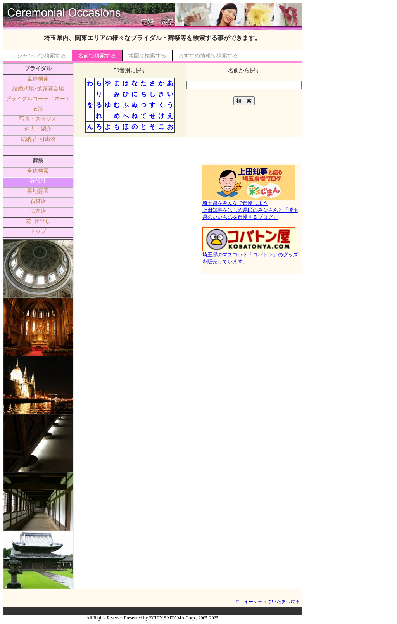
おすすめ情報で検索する (208, 56)
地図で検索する (147, 56)
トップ (38, 231)
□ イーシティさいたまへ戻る (268, 601)
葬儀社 (38, 181)
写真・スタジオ (38, 119)
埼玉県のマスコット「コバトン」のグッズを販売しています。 (250, 255)
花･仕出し (38, 221)
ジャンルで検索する (41, 56)
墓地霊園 (38, 191)
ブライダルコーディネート (38, 99)
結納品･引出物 (38, 139)
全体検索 (38, 78)
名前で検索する (97, 56)
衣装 (38, 109)
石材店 (38, 201)
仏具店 (38, 211)
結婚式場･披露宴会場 (38, 89)
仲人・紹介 (38, 129)
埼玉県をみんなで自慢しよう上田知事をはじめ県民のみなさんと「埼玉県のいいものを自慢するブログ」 (250, 207)
